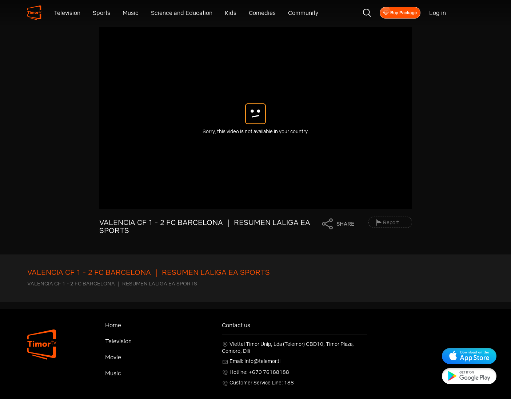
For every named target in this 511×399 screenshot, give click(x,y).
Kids (230, 12)
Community (303, 12)
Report (391, 222)
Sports (101, 12)
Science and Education (181, 12)
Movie (113, 357)
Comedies (262, 12)
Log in (437, 12)
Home (113, 325)
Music (131, 12)
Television (67, 12)
